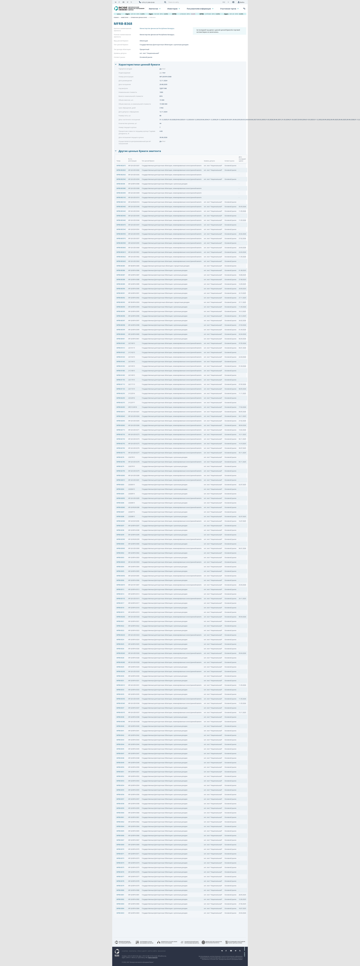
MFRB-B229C (121, 398)
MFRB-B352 (120, 776)
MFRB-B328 (120, 658)
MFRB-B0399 (121, 330)
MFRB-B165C (121, 366)
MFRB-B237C (121, 402)
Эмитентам (153, 8)
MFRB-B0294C (121, 179)
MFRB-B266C (121, 425)
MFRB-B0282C (121, 170)
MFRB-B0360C (121, 248)
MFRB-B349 (120, 763)
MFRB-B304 (120, 567)
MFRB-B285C (121, 498)
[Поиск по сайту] (193, 2)
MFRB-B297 (120, 526)
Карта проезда (153, 957)
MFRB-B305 (120, 571)
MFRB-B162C (121, 352)
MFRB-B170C (121, 380)
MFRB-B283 (120, 485)
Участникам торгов (228, 8)
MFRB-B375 (120, 867)
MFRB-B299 (120, 535)
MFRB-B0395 (121, 311)
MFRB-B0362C (121, 257)
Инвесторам (172, 8)
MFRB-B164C (121, 361)
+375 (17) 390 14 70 (147, 956)
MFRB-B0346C (121, 220)
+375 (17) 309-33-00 (148, 2)
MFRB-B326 (120, 649)
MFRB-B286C (121, 507)
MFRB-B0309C (121, 193)
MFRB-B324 (120, 639)
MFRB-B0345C (121, 216)
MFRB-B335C (121, 699)
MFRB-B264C (121, 416)
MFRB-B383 (120, 904)
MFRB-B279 (120, 466)
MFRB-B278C (121, 462)
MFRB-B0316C (121, 202)
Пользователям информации (199, 8)
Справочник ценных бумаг (139, 17)
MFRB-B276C (121, 448)
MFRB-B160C (121, 343)
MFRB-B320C (121, 617)
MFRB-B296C (121, 521)
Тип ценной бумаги (121, 45)
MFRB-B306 (120, 580)
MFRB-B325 (120, 644)
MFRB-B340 (120, 726)
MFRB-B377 (120, 876)
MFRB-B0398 (121, 325)
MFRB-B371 (120, 854)
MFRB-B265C (121, 421)
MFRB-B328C (121, 662)
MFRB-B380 (120, 890)
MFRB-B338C (121, 722)
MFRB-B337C (121, 712)
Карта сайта (152, 951)
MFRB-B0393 (121, 302)
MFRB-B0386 (121, 270)
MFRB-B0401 (121, 339)
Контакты (132, 951)
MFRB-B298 (120, 530)
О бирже (125, 951)
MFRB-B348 (120, 758)
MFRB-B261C (121, 412)
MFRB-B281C (121, 480)
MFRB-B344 (120, 744)
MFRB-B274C (121, 439)
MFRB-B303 (120, 557)
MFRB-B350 (120, 767)
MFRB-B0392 (121, 298)
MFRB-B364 (120, 826)
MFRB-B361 (120, 817)
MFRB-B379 (120, 886)
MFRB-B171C (121, 384)
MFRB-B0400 (121, 334)
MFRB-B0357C (121, 238)
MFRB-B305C (121, 576)
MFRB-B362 (120, 822)
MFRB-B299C (121, 539)
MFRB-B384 (120, 908)
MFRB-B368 (152, 17)
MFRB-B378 (120, 881)
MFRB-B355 (120, 790)
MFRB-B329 (120, 667)
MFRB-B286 (120, 503)
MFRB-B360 (120, 813)
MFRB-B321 (120, 621)
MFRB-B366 (120, 835)
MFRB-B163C (121, 357)
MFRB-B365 (120, 831)
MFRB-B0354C (121, 229)
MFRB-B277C (121, 453)
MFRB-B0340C (121, 207)
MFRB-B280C (121, 475)
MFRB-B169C (121, 375)
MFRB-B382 (120, 899)
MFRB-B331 (120, 681)
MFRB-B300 (120, 544)
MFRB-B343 (120, 740)
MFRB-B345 (120, 749)
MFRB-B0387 (121, 275)
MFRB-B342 (120, 735)
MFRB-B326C (121, 653)
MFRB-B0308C (121, 188)
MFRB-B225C (121, 393)
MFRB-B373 (120, 858)
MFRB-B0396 (121, 316)
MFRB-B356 (120, 794)
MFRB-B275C (121, 444)
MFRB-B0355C (121, 234)
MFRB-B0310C (121, 197)
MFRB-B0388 (121, 279)
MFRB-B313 (120, 589)
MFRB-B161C (121, 348)
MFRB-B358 (120, 804)
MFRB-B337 (120, 708)
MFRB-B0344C (121, 211)
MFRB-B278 (120, 457)
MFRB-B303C (121, 562)
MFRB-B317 (120, 603)
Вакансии (162, 951)
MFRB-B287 (120, 512)
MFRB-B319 (120, 612)
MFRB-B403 (120, 913)
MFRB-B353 (120, 781)
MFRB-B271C (121, 430)
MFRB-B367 (120, 840)
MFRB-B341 (120, 731)
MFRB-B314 (120, 594)
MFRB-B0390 (121, 289)
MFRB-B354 (120, 785)
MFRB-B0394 (121, 307)
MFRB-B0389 (121, 284)
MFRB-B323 (120, 630)
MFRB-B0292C (121, 175)
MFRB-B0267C (121, 166)
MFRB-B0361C (121, 252)
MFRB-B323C (121, 635)
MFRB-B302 (120, 553)
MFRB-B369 (120, 845)
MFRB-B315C (121, 598)
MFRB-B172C (121, 389)
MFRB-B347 (120, 753)
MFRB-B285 (120, 494)
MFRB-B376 (120, 872)
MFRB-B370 (120, 849)
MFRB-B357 (120, 799)
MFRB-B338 (120, 717)
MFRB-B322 (120, 626)
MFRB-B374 (120, 863)
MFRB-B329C (121, 671)
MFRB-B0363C (121, 261)
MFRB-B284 (120, 489)
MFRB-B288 (120, 516)
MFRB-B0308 (121, 184)
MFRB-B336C (121, 703)
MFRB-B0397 (121, 320)
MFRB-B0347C (121, 225)
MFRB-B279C (121, 471)
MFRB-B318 (120, 608)
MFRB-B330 (120, 676)
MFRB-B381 (120, 895)
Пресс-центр (142, 951)
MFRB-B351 (120, 772)
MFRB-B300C (121, 548)
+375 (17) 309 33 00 (132, 956)
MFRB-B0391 (121, 293)
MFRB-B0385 (121, 266)
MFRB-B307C (121, 585)
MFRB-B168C (121, 371)
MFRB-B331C (121, 685)
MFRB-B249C (121, 407)
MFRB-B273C (121, 434)
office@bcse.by (162, 956)
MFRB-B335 (120, 694)
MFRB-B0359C (121, 243)
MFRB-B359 (120, 808)
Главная (116, 17)
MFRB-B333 (120, 690)
